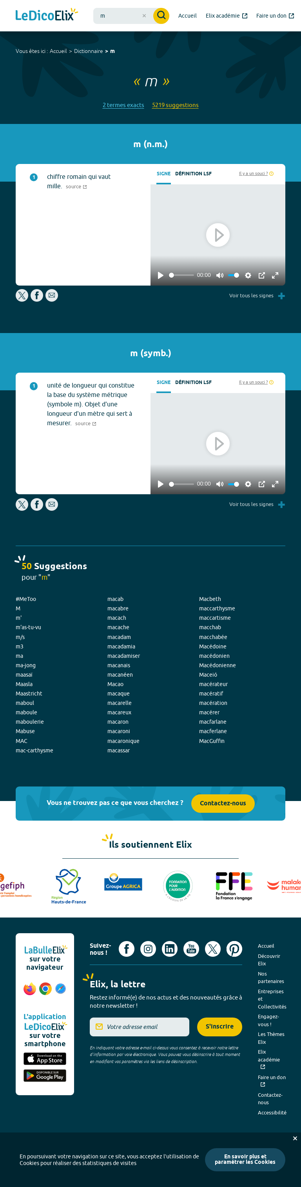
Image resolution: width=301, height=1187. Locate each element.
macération (213, 703)
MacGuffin (212, 741)
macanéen (120, 675)
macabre (118, 608)
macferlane (213, 731)
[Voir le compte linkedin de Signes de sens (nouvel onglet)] (170, 949)
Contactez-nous (223, 803)
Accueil (58, 51)
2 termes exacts (123, 105)
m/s (20, 637)
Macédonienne (217, 665)
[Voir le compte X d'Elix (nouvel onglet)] (213, 949)
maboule (26, 712)
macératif (211, 693)
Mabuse (25, 731)
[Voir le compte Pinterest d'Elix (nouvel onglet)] (234, 949)
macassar (118, 750)
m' (19, 618)
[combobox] (131, 16)
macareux (119, 712)
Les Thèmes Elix (271, 1038)
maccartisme (215, 618)
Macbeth (210, 599)
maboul (25, 703)
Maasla (24, 684)
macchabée (213, 637)
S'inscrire (220, 1027)
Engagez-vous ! (268, 1020)
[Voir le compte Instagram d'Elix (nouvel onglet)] (148, 949)
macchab (210, 627)
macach (116, 618)
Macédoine (213, 646)
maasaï (24, 675)
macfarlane (213, 722)
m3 (20, 646)
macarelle (119, 703)
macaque (118, 693)
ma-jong (26, 665)
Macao (115, 684)
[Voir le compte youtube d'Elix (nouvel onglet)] (191, 949)
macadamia (121, 646)
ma (19, 656)
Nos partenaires (271, 977)
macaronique (123, 741)
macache (118, 627)
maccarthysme (217, 608)
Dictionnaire (88, 51)
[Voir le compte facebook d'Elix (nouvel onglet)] (126, 949)
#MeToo (26, 599)
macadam (119, 637)
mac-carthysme (34, 750)
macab (115, 599)
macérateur (213, 684)
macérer (209, 712)
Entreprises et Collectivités (272, 999)
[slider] (181, 275)
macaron (118, 722)
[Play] (160, 275)
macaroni (118, 731)
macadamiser (123, 656)
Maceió (208, 675)
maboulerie (30, 722)
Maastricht (29, 693)
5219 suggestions (175, 105)
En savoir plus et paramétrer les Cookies (245, 1159)
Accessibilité (272, 1112)
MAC (21, 741)
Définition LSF (193, 174)
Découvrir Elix (269, 960)
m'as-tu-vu (28, 627)
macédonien (214, 656)
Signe (163, 174)
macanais (118, 665)
